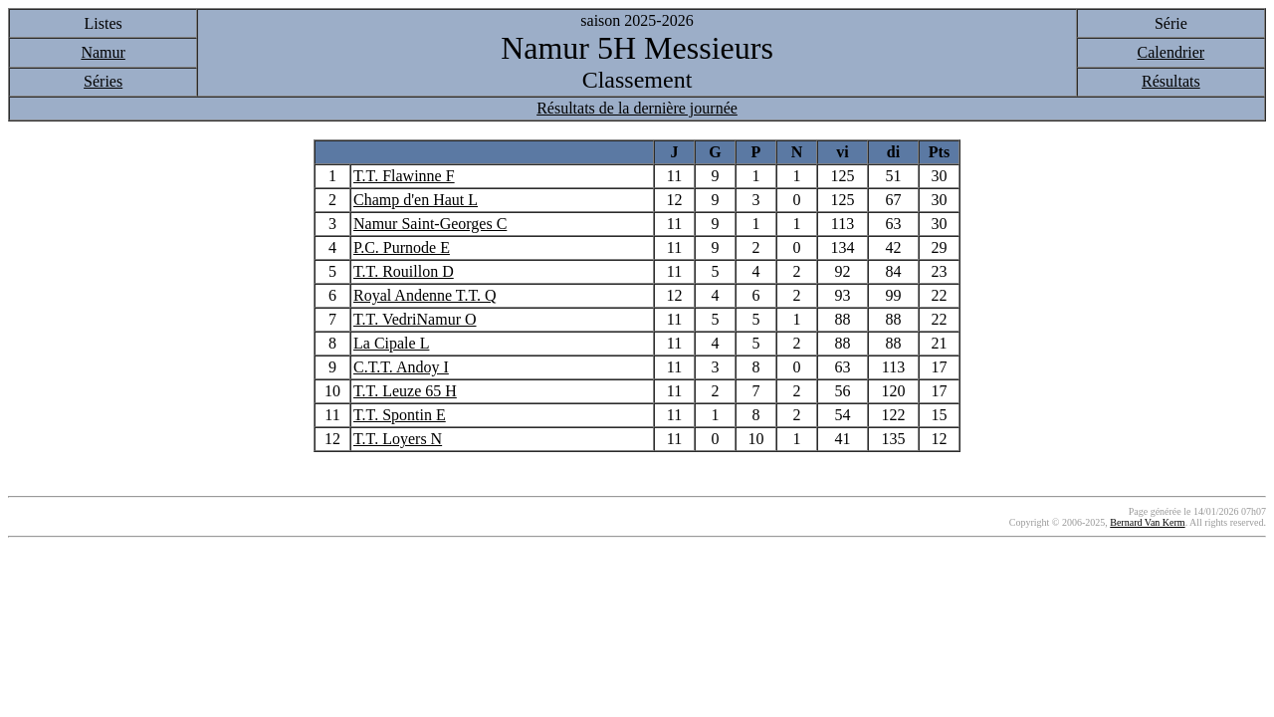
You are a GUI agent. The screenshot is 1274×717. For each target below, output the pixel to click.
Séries (103, 81)
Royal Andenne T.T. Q (425, 295)
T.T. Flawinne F (404, 175)
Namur (102, 52)
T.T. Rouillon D (403, 271)
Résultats (1171, 81)
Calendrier (1171, 52)
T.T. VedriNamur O (415, 319)
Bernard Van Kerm (1147, 522)
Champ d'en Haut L (415, 199)
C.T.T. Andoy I (401, 366)
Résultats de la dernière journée (637, 108)
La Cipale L (391, 343)
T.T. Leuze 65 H (405, 390)
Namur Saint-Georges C (430, 223)
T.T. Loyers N (397, 438)
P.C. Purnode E (401, 247)
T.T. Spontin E (399, 414)
